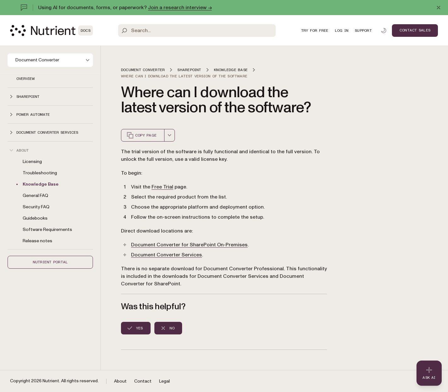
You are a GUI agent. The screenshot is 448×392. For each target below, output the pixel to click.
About (120, 381)
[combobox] (169, 135)
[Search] (197, 30)
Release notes (37, 241)
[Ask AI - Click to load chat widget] (429, 373)
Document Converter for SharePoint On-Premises (189, 244)
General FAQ (35, 196)
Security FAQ (36, 207)
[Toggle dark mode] (383, 30)
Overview (25, 79)
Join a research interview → (180, 7)
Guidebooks (35, 218)
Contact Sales (414, 30)
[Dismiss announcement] (438, 7)
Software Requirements (47, 229)
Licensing (32, 162)
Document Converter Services (166, 254)
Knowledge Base (41, 184)
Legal (164, 381)
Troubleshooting (40, 173)
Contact (143, 381)
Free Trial (162, 186)
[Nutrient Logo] (51, 30)
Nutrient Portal (50, 262)
